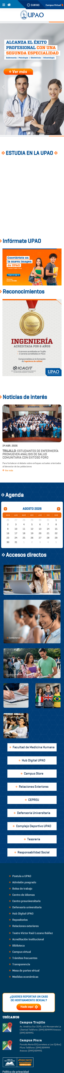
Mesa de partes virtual (24, 970)
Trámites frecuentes (23, 958)
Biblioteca (17, 945)
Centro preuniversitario (25, 901)
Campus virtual (20, 951)
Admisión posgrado (22, 882)
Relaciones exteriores (24, 926)
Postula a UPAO (20, 876)
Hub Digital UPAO (21, 913)
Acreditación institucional (26, 939)
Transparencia (19, 964)
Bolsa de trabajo (20, 888)
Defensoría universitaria (25, 907)
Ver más (7, 470)
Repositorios (18, 919)
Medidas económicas (23, 976)
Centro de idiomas (22, 894)
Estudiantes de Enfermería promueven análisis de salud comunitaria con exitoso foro (30, 454)
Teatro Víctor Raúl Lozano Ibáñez (31, 933)
